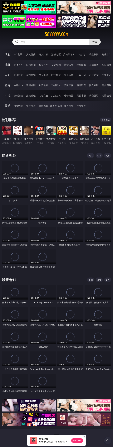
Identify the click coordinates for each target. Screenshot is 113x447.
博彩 (7, 54)
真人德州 (31, 54)
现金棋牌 (94, 54)
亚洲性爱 (18, 75)
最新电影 (9, 279)
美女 (91, 155)
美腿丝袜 (68, 85)
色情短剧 (81, 105)
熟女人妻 (68, 64)
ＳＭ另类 (106, 64)
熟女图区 (94, 85)
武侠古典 (56, 95)
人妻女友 (43, 95)
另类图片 (106, 85)
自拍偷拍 (31, 64)
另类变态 (106, 75)
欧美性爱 (56, 75)
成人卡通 (43, 75)
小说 (7, 95)
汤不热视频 (56, 105)
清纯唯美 (81, 85)
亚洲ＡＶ (18, 64)
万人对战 (43, 54)
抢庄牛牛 (106, 54)
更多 (108, 155)
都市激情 (18, 95)
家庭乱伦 (31, 95)
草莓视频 (43, 105)
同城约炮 (18, 105)
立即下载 (77, 440)
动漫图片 (56, 85)
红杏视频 (68, 105)
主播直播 (94, 64)
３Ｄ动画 (56, 64)
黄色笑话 (94, 95)
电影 (7, 75)
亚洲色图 (31, 85)
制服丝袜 (68, 75)
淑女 (99, 279)
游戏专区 (56, 54)
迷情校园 (68, 95)
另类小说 (81, 95)
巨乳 (99, 155)
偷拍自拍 (31, 75)
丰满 (91, 279)
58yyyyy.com (56, 34)
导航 (7, 106)
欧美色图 (43, 85)
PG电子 (18, 54)
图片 (7, 85)
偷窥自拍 (18, 85)
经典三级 (81, 75)
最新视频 (9, 155)
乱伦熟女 (94, 75)
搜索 (94, 41)
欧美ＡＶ (43, 64)
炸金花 (81, 54)
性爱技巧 (106, 95)
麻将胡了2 (68, 54)
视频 (7, 65)
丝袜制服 (81, 64)
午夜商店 (31, 105)
